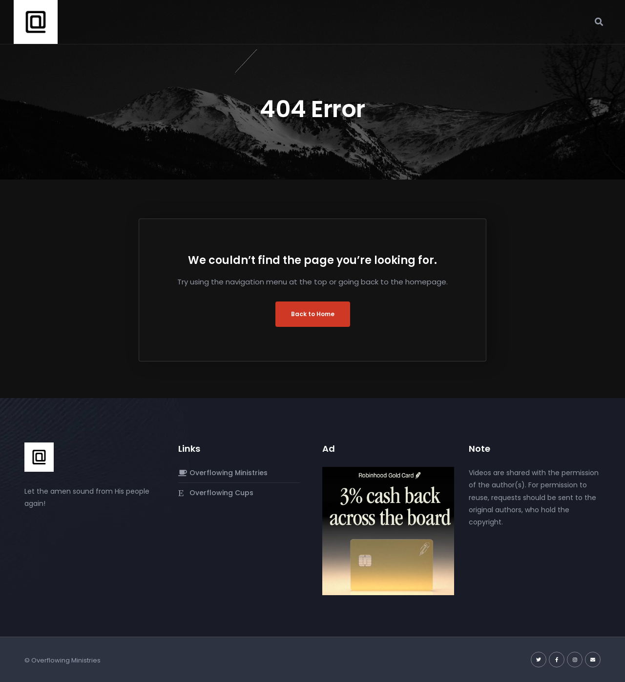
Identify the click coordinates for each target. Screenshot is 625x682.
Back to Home (312, 314)
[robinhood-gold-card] (388, 531)
